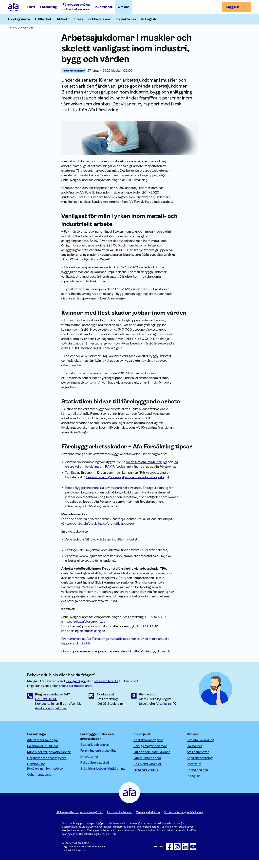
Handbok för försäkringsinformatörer (45, 766)
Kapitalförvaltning (199, 758)
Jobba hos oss (99, 19)
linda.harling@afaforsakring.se (83, 631)
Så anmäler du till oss (42, 746)
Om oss (123, 7)
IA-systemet (89, 757)
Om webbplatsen (119, 812)
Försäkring (48, 7)
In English (148, 19)
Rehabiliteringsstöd (94, 762)
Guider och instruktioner (151, 752)
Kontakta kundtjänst (148, 740)
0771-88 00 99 (46, 699)
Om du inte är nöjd (147, 758)
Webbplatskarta (148, 812)
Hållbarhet (194, 746)
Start (30, 7)
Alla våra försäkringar (42, 740)
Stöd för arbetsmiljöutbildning (102, 768)
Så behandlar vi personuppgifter (79, 812)
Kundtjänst (103, 7)
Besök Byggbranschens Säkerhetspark (94, 488)
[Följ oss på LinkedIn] (185, 847)
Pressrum (194, 764)
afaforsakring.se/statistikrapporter (109, 523)
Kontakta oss (125, 19)
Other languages (39, 774)
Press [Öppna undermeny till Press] (78, 19)
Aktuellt (63, 19)
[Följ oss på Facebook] (169, 847)
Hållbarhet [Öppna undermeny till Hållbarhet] (43, 19)
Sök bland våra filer (147, 764)
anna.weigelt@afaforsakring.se (83, 621)
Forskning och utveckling (98, 751)
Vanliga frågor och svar (150, 746)
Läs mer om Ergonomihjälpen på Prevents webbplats (125, 477)
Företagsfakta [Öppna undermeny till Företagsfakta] (19, 19)
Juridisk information (74, 850)
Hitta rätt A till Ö (145, 770)
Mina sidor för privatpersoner (49, 752)
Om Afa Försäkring (200, 740)
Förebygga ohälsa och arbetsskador (76, 7)
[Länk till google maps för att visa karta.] (166, 704)
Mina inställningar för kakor (183, 812)
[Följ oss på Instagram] (177, 847)
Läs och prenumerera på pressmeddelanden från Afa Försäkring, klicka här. (116, 651)
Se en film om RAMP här (144, 462)
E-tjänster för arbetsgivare (47, 758)
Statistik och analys (94, 745)
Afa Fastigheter (198, 752)
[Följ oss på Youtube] (193, 847)
